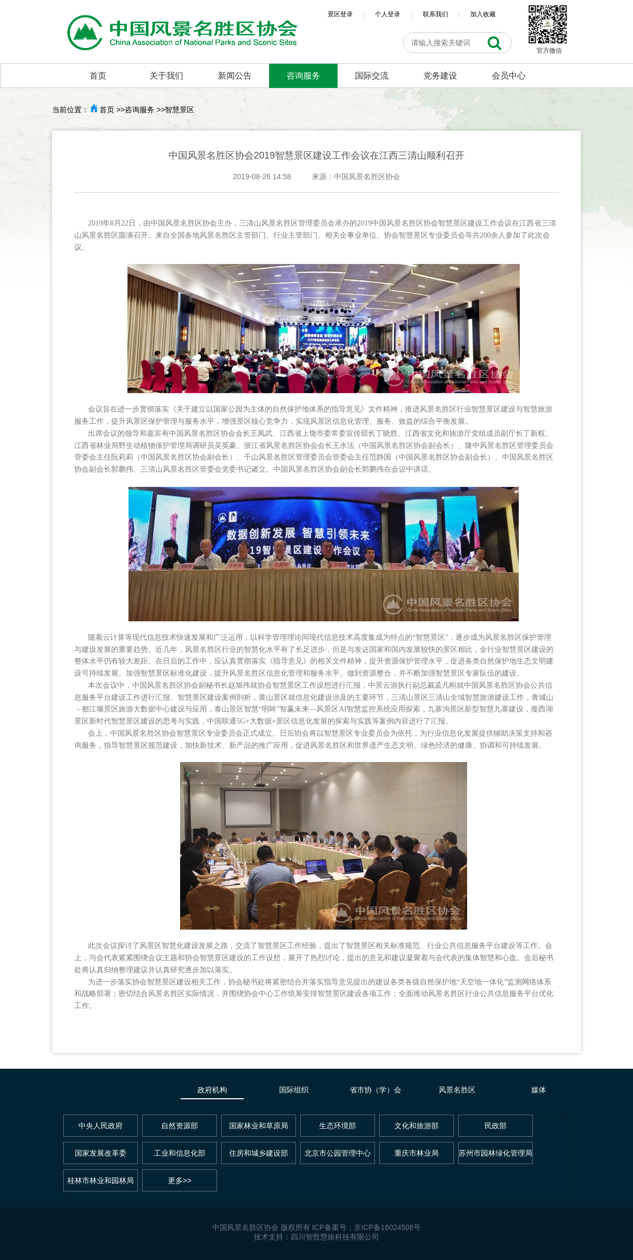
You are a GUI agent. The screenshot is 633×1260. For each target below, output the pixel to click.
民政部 (495, 1125)
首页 (98, 75)
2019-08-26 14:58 (262, 176)
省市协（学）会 (375, 1090)
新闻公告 (235, 75)
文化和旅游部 (416, 1125)
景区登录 (340, 14)
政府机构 (212, 1090)
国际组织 (294, 1090)
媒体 (538, 1090)
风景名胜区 (457, 1090)
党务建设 (440, 75)
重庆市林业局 (416, 1153)
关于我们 (166, 75)
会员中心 (509, 75)
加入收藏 (483, 14)
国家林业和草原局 (258, 1125)
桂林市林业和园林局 (100, 1180)
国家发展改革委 (100, 1153)
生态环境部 (337, 1125)
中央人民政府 (100, 1125)
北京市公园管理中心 (337, 1153)
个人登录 (387, 14)
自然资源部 (179, 1125)
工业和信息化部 (179, 1153)
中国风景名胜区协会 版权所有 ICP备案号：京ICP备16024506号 (316, 1227)
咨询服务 (303, 75)
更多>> (179, 1180)
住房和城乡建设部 (258, 1153)
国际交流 (372, 75)
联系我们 (435, 14)
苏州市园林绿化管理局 (495, 1153)
